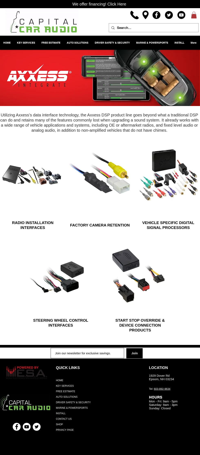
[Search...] (153, 27)
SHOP (59, 424)
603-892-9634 (162, 388)
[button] (194, 15)
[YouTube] (181, 15)
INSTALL (61, 413)
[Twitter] (169, 15)
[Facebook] (156, 15)
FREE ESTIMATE (65, 391)
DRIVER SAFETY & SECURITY (73, 402)
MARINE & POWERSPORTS (72, 407)
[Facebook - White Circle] (17, 427)
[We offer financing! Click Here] (99, 4)
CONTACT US (64, 418)
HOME (59, 380)
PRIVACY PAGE (65, 429)
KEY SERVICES (65, 385)
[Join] (134, 353)
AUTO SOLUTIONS (67, 396)
